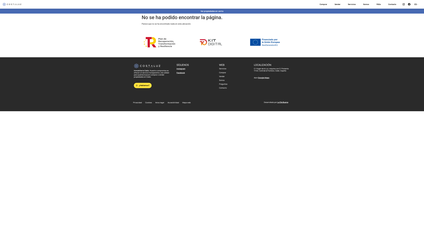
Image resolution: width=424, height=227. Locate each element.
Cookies (149, 102)
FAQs (379, 4)
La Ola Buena (282, 102)
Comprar (323, 4)
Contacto (392, 4)
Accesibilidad (176, 102)
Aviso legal (162, 102)
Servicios (352, 4)
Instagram (181, 68)
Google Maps (263, 77)
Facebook (181, 72)
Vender (337, 4)
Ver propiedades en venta (212, 11)
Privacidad (137, 102)
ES (415, 4)
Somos (366, 4)
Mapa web (190, 102)
